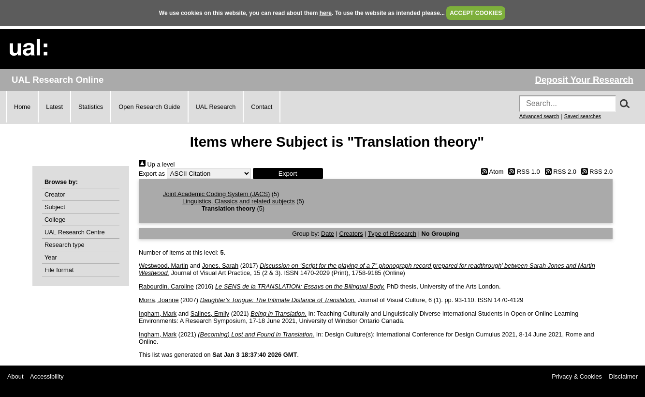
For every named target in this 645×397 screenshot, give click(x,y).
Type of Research (392, 233)
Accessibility (47, 376)
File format (58, 270)
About (15, 376)
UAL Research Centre (74, 232)
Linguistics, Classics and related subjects (238, 201)
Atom (490, 171)
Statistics (90, 106)
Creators (351, 233)
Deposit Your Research (584, 80)
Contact (261, 106)
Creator (54, 194)
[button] (288, 173)
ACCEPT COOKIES (476, 13)
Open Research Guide (149, 106)
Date (327, 233)
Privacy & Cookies (577, 376)
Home (22, 106)
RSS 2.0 (559, 171)
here (326, 13)
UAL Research (216, 106)
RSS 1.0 (522, 171)
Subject (54, 207)
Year (50, 257)
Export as (152, 173)
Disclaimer (623, 376)
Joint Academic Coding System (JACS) (216, 194)
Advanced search (539, 116)
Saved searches (582, 116)
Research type (64, 244)
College (54, 219)
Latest (54, 106)
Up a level (157, 164)
